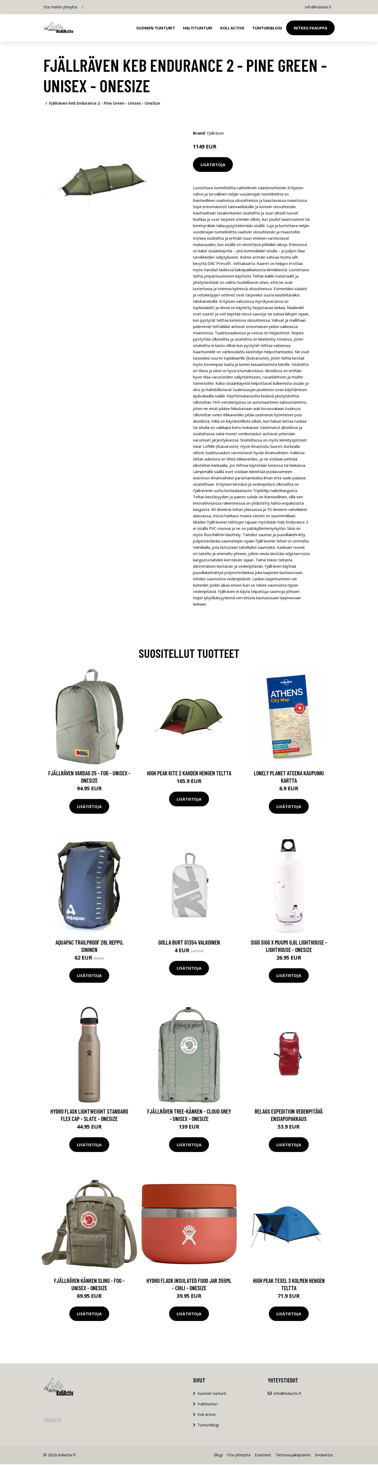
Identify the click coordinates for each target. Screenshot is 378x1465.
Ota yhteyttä (238, 1455)
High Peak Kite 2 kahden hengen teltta (189, 773)
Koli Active (232, 27)
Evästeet (263, 1455)
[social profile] (82, 7)
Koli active (206, 1415)
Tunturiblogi (267, 27)
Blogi (218, 1455)
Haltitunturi (197, 27)
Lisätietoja (213, 164)
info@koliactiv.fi (317, 6)
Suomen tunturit (155, 27)
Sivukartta (324, 1455)
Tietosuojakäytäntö (293, 1455)
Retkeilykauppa (310, 27)
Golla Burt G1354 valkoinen (189, 943)
